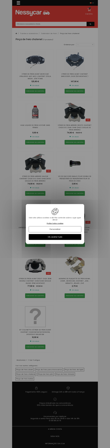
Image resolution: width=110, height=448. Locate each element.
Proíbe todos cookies (55, 223)
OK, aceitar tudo (55, 237)
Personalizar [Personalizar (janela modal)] (55, 229)
